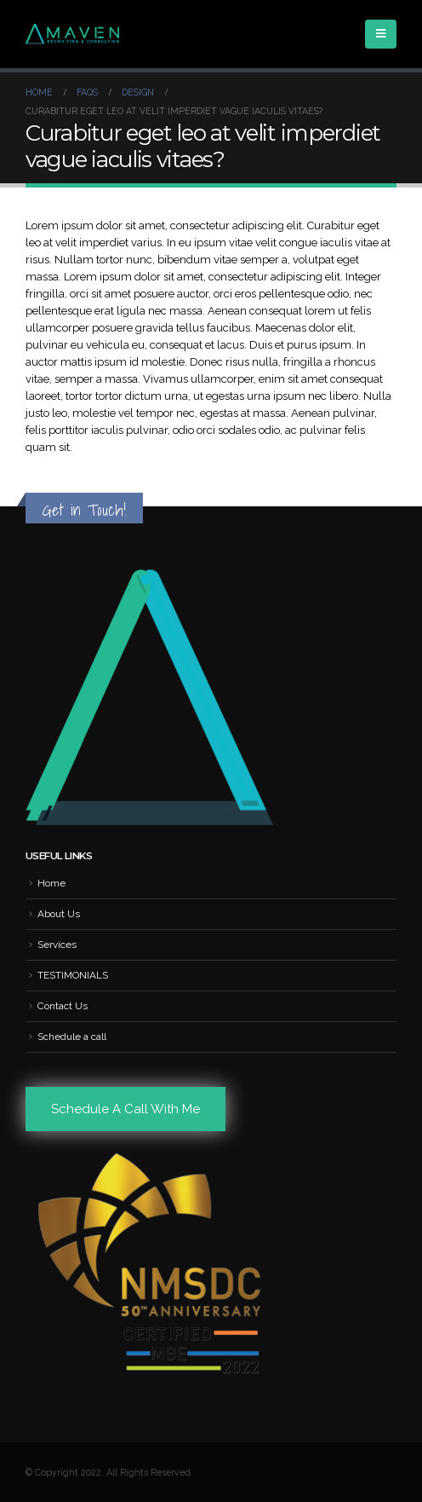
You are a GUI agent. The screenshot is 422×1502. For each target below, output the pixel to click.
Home (51, 883)
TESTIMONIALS (72, 975)
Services (57, 944)
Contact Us (62, 1006)
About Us (58, 914)
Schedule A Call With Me (125, 1109)
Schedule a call (71, 1037)
